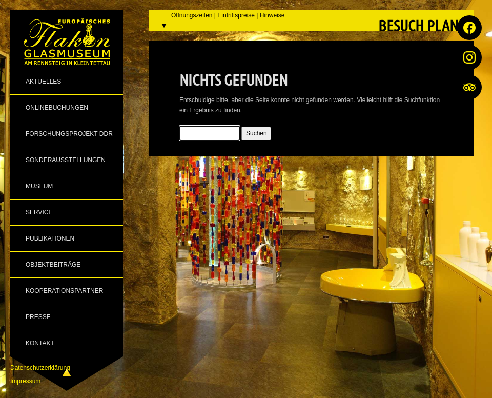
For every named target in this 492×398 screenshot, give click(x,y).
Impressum (25, 381)
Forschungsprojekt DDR (69, 133)
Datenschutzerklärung (40, 367)
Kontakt (40, 343)
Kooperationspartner (64, 290)
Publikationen (50, 238)
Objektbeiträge (53, 264)
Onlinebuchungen (57, 107)
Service (39, 212)
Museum (39, 186)
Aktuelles (43, 81)
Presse (38, 317)
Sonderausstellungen (66, 160)
